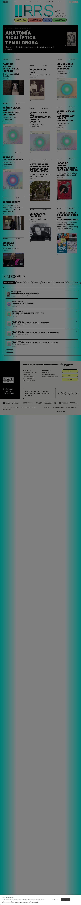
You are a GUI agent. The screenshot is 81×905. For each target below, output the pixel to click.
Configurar (54, 899)
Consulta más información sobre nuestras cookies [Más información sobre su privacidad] (27, 902)
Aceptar (65, 899)
